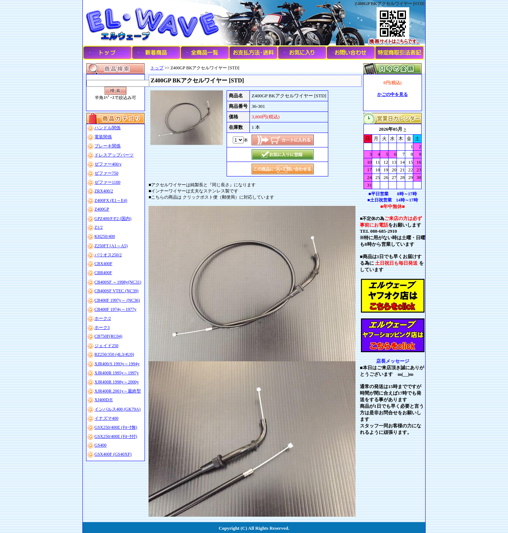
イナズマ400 (106, 418)
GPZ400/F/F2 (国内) (112, 218)
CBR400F (103, 272)
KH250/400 (104, 236)
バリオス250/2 (108, 254)
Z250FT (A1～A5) (110, 245)
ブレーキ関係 (107, 145)
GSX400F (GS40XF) (112, 454)
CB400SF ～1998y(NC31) (117, 282)
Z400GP (101, 209)
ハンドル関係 (107, 127)
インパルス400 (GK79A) (117, 409)
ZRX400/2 (103, 191)
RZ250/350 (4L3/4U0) (114, 354)
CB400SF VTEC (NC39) (116, 290)
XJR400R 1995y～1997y (116, 372)
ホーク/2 (102, 318)
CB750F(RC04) (108, 336)
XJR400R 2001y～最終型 (117, 391)
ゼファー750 (106, 173)
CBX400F (103, 263)
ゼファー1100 (107, 182)
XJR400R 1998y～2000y (116, 382)
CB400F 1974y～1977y (115, 309)
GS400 (100, 445)
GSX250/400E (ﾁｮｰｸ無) (115, 427)
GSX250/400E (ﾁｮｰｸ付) (115, 436)
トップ (156, 67)
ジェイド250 (106, 345)
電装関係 (103, 136)
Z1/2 (98, 227)
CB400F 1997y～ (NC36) (117, 300)
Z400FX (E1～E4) (110, 200)
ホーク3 (102, 327)
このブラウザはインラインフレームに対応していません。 (392, 156)
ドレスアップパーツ (114, 155)
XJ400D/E (103, 399)
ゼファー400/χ (108, 164)
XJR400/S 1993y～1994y (116, 363)
